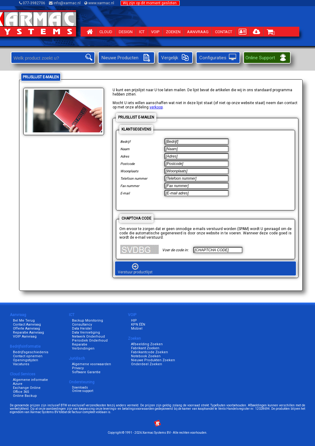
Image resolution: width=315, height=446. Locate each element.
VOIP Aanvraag (25, 336)
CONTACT (223, 31)
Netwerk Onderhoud (88, 336)
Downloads (80, 387)
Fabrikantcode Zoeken (149, 352)
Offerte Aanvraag (26, 329)
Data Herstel (82, 329)
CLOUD (105, 31)
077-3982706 (32, 3)
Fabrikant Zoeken (145, 348)
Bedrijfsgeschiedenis (30, 352)
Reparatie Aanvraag (28, 332)
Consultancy (82, 325)
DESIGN (126, 31)
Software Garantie (86, 372)
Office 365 (21, 392)
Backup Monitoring (87, 321)
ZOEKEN (173, 31)
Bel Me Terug (24, 321)
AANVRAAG (198, 31)
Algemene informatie (30, 380)
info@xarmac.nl (65, 3)
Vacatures (21, 364)
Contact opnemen (27, 356)
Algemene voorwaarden (91, 364)
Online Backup (25, 396)
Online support (82, 391)
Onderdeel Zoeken (146, 364)
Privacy (78, 368)
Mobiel (136, 329)
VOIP (155, 31)
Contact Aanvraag (27, 325)
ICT (142, 31)
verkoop (156, 107)
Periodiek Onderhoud (90, 340)
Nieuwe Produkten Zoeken (153, 360)
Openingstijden (25, 360)
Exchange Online (27, 388)
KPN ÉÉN (138, 325)
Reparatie (79, 344)
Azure (17, 384)
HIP (134, 321)
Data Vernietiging (86, 332)
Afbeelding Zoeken (147, 344)
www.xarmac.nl (99, 3)
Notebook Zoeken (146, 356)
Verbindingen (83, 348)
